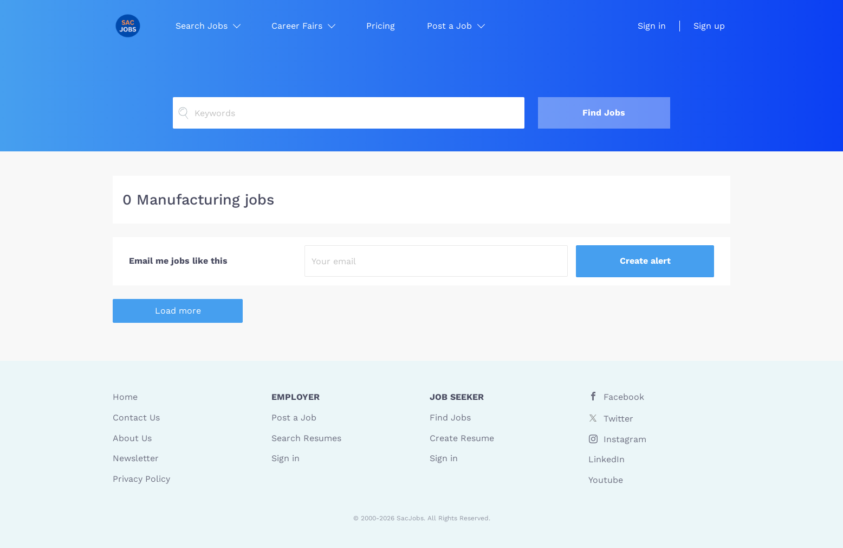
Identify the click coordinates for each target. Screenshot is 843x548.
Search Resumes (306, 438)
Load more (178, 310)
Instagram (625, 439)
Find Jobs (603, 112)
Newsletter (136, 458)
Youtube (605, 480)
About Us (132, 438)
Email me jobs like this (178, 261)
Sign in (652, 26)
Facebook (624, 397)
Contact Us (136, 417)
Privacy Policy (141, 479)
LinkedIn (606, 459)
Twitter (618, 418)
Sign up (709, 26)
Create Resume (462, 438)
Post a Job (293, 417)
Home (125, 397)
